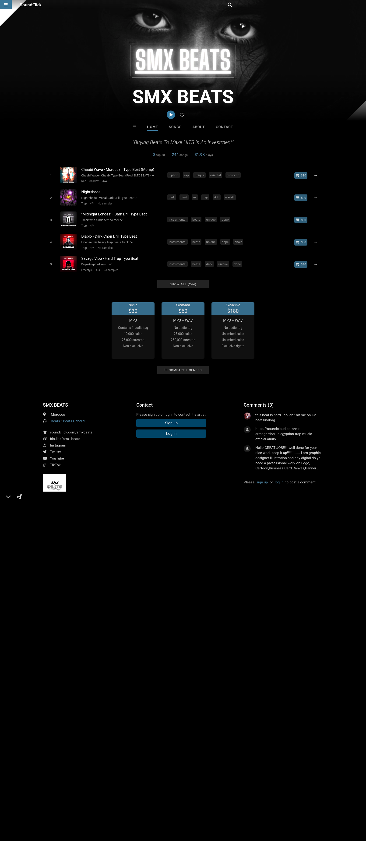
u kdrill (230, 196)
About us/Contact (49, 813)
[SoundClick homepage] (31, 4)
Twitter (55, 447)
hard (185, 196)
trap (206, 196)
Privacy (119, 813)
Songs (175, 127)
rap (187, 175)
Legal (134, 813)
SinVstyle (163, 711)
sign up (262, 477)
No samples (104, 202)
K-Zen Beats (202, 711)
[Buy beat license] (302, 175)
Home (152, 127)
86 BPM (93, 181)
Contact (224, 127)
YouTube (57, 453)
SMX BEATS (55, 400)
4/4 (104, 181)
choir (239, 238)
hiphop (174, 175)
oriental (216, 175)
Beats (55, 416)
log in (279, 477)
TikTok (55, 460)
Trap (83, 202)
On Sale (197, 736)
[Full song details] (317, 175)
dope (225, 217)
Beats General (74, 416)
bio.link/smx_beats (65, 434)
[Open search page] (361, 4)
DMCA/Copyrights (94, 813)
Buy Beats (168, 736)
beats (197, 217)
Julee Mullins (240, 711)
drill (217, 196)
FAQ (27, 813)
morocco (234, 175)
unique (200, 175)
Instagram (58, 440)
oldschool (113, 530)
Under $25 (227, 736)
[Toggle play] (50, 175)
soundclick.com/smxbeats (71, 427)
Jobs (72, 813)
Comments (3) (259, 400)
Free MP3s (139, 736)
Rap (82, 181)
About (198, 127)
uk (195, 196)
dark (172, 196)
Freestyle (86, 265)
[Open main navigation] (6, 4)
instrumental (178, 217)
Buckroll (125, 711)
